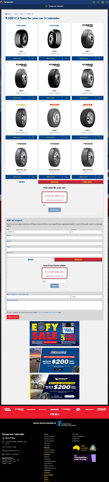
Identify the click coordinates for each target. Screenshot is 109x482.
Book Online (48, 475)
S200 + (21, 130)
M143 (21, 51)
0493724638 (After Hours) (12, 451)
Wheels (47, 448)
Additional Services (50, 468)
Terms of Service (52, 312)
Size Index (75, 434)
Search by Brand (49, 441)
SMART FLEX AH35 (21, 170)
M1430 (54, 51)
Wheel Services (48, 466)
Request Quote (12, 317)
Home (8, 14)
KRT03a (87, 91)
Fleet (46, 477)
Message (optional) (12, 300)
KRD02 (21, 91)
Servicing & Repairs (50, 461)
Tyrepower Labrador (54, 6)
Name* (9, 235)
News (46, 480)
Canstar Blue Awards (78, 436)
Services (47, 454)
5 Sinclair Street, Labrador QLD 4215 (16, 443)
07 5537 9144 (10, 447)
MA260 (54, 130)
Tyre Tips (46, 445)
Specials (47, 470)
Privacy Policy (41, 312)
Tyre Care (47, 443)
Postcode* (10, 253)
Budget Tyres (76, 439)
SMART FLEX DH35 (54, 170)
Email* (9, 247)
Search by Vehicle (49, 436)
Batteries (46, 457)
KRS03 (54, 91)
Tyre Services (48, 463)
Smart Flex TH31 (87, 170)
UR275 (88, 130)
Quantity (73, 229)
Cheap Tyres (76, 441)
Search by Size (48, 439)
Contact (47, 473)
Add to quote (17, 58)
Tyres (46, 434)
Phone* (9, 241)
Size (8, 229)
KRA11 (88, 51)
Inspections (47, 459)
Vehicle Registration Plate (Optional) (17, 294)
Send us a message (11, 454)
